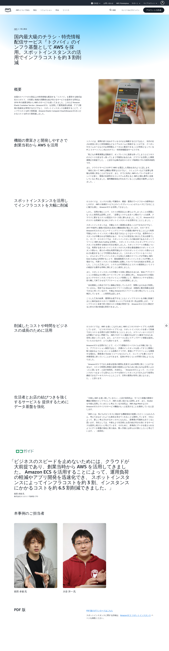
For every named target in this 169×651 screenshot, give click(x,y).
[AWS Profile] (162, 3)
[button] (22, 10)
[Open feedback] (166, 325)
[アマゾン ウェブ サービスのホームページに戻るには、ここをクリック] (8, 11)
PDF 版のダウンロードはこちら (99, 610)
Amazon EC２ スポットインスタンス (135, 615)
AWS (15, 29)
